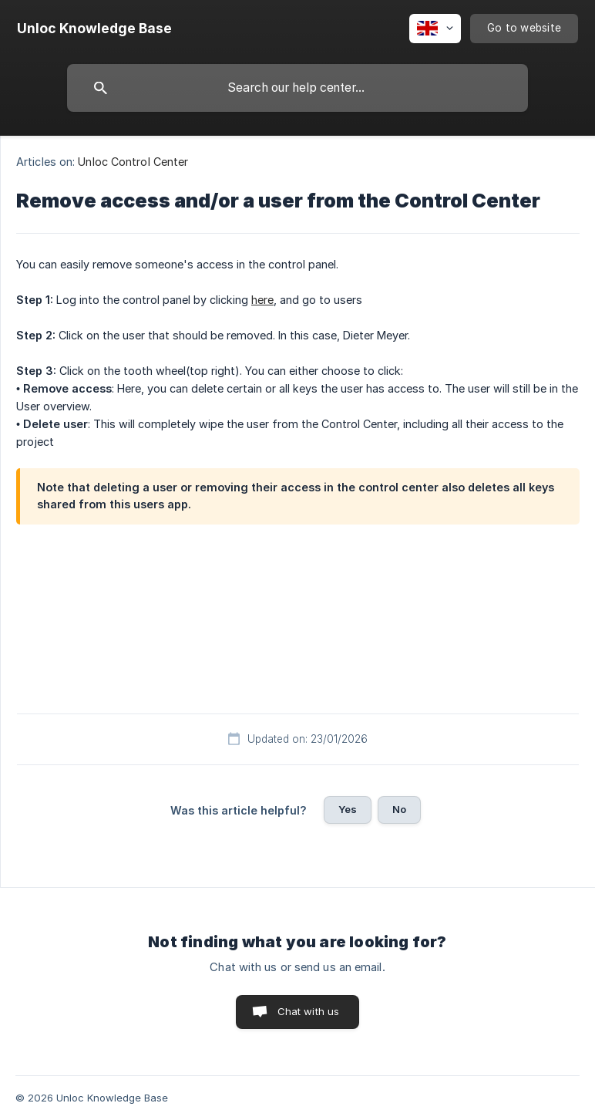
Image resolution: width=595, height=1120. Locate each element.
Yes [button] (347, 809)
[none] (94, 28)
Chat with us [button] (308, 1011)
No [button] (399, 809)
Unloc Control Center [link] (133, 161)
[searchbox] (297, 88)
